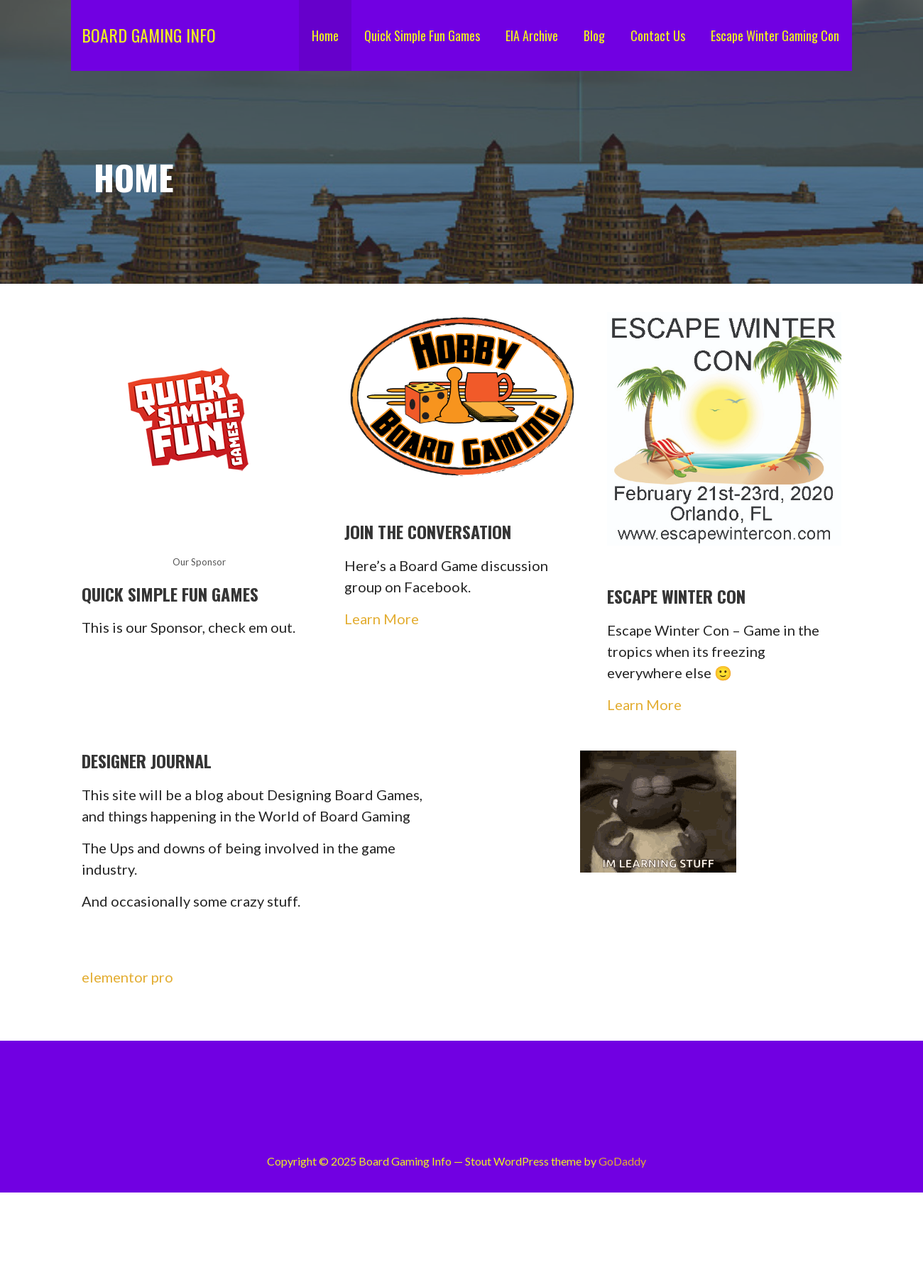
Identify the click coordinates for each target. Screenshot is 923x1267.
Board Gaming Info (149, 35)
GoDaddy (622, 1161)
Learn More (381, 618)
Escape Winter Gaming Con (775, 35)
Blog (594, 35)
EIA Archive (532, 35)
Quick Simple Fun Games (422, 35)
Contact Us (657, 35)
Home (325, 35)
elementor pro (127, 976)
